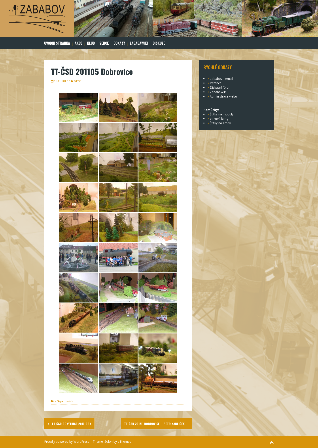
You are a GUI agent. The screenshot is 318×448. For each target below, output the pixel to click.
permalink (66, 401)
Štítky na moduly (221, 114)
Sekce (104, 43)
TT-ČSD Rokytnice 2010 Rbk (69, 423)
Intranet (215, 83)
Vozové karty (219, 119)
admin (77, 81)
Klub (91, 43)
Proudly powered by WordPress (66, 441)
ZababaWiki (139, 43)
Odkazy (119, 43)
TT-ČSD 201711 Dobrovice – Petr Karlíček (156, 423)
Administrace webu (223, 96)
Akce (78, 43)
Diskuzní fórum (220, 87)
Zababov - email (221, 79)
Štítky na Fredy (220, 123)
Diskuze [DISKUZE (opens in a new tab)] (159, 43)
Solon (108, 441)
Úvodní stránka (57, 43)
